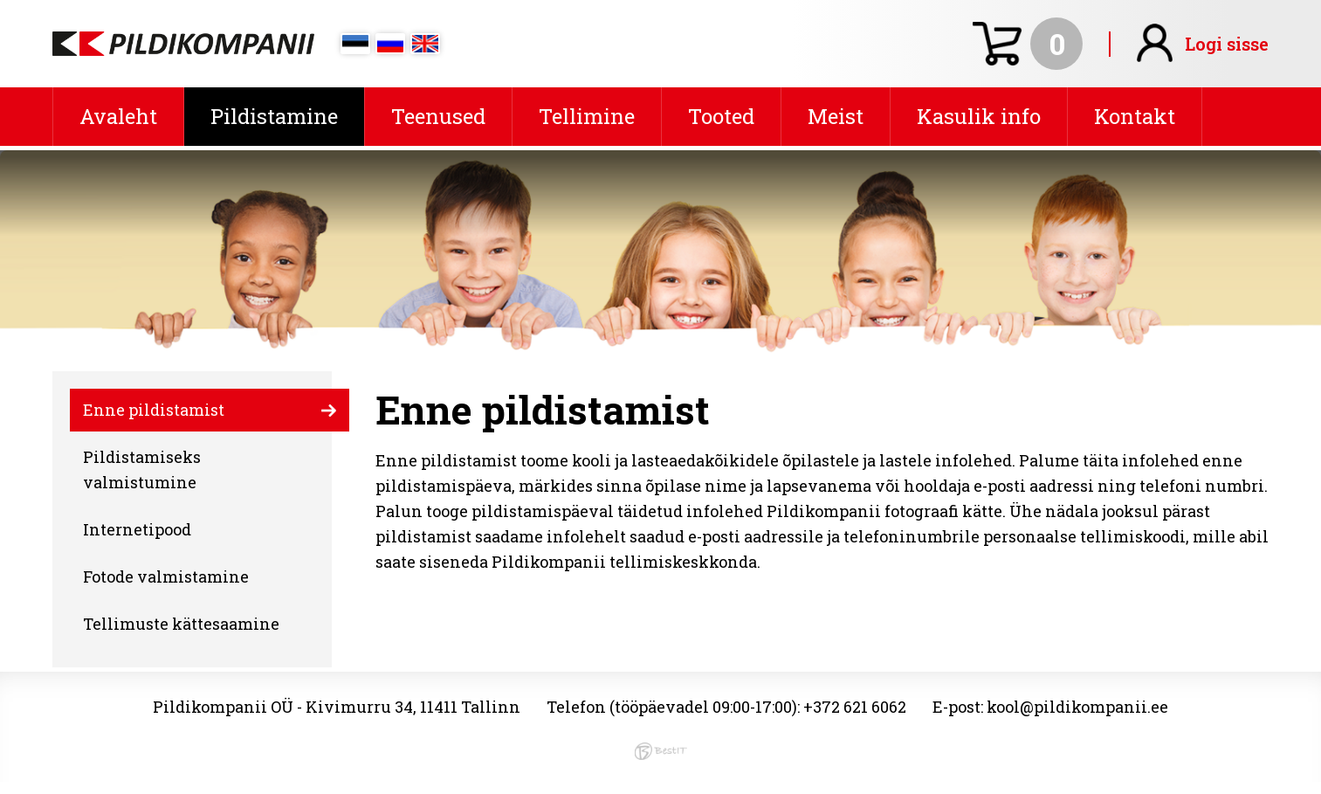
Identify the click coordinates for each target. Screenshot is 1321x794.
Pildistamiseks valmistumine (142, 469)
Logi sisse (1227, 43)
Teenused (438, 116)
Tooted (721, 116)
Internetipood (137, 529)
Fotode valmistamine (166, 576)
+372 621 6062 (854, 706)
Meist (835, 116)
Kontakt (1134, 116)
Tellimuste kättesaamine (181, 623)
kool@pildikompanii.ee (1077, 706)
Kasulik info (979, 116)
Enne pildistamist (153, 409)
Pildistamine (274, 116)
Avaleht (118, 116)
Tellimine (587, 116)
